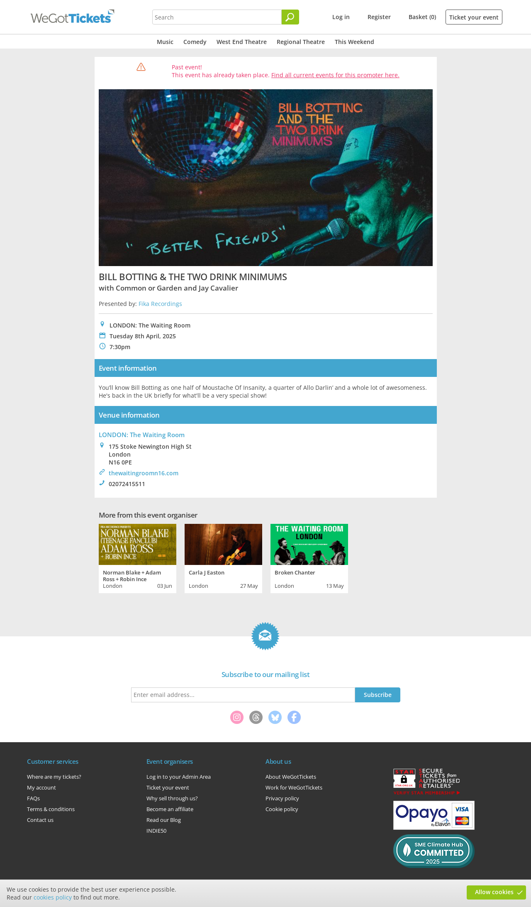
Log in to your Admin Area (178, 776)
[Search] (290, 17)
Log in (341, 17)
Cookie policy (282, 809)
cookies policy (53, 897)
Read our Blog (163, 820)
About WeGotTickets (291, 776)
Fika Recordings (160, 304)
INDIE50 (156, 830)
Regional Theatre (301, 42)
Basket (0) (422, 17)
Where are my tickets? (54, 776)
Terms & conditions (51, 809)
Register (379, 17)
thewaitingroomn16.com (143, 473)
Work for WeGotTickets (294, 787)
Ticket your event (474, 17)
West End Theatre (242, 42)
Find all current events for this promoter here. (335, 75)
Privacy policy (282, 798)
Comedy (195, 42)
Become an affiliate (169, 809)
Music (165, 42)
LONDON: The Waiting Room (142, 434)
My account (41, 787)
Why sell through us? (172, 798)
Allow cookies (494, 892)
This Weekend (354, 42)
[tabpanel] (137, 557)
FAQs (33, 798)
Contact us (40, 820)
